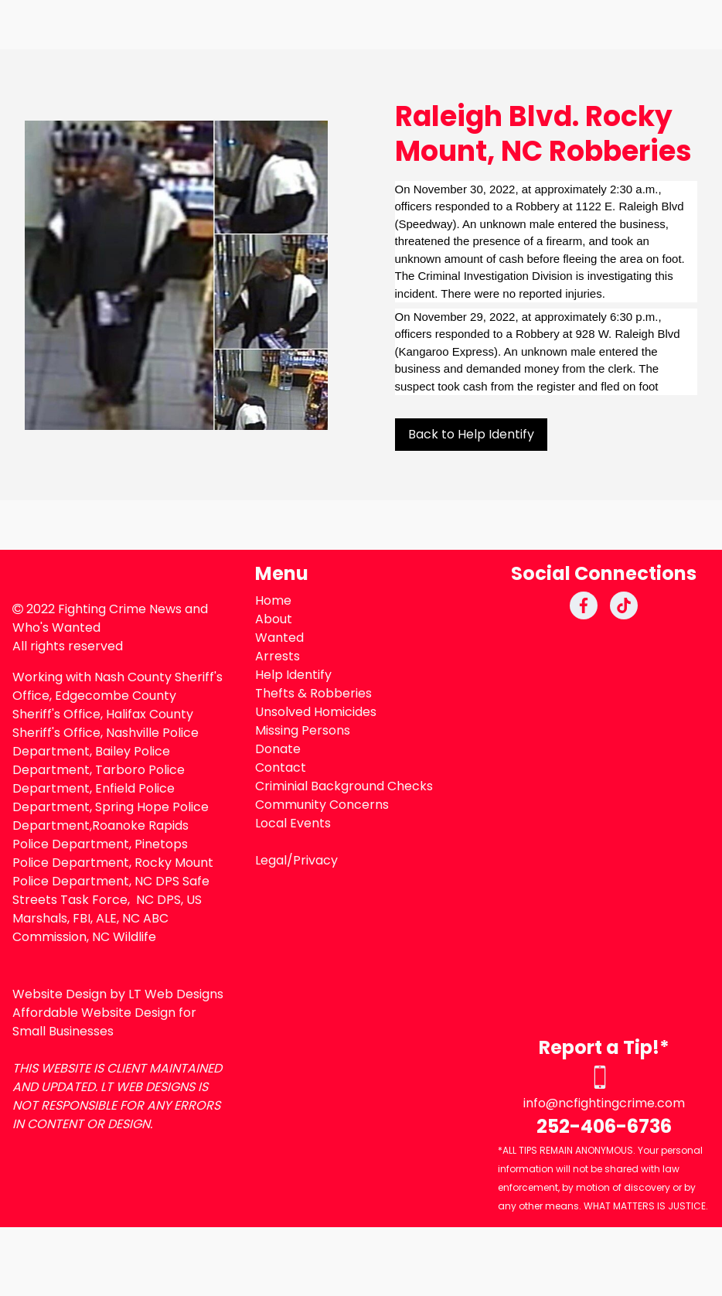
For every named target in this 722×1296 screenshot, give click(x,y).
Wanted (279, 637)
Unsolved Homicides (315, 712)
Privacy (315, 860)
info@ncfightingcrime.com (604, 1103)
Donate (278, 749)
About (273, 619)
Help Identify (293, 675)
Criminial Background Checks (344, 786)
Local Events (293, 823)
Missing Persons (302, 730)
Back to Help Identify (471, 434)
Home (273, 600)
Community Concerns (322, 804)
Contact (280, 767)
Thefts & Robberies (313, 693)
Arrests (277, 656)
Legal (271, 860)
